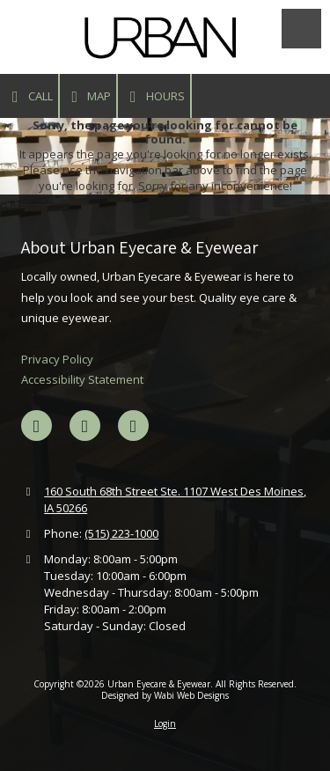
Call (29, 96)
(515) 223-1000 (121, 533)
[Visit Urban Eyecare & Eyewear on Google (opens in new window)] (85, 425)
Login (165, 723)
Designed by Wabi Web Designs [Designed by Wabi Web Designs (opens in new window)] (165, 695)
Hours (154, 96)
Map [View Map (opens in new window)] (88, 96)
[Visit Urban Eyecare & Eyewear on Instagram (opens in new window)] (133, 425)
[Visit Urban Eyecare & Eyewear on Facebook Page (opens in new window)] (36, 425)
